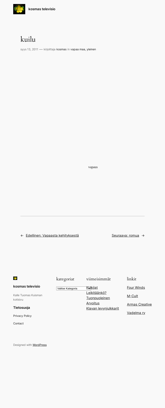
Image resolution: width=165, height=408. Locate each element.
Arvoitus (93, 303)
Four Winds (136, 288)
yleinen (91, 49)
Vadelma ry (136, 313)
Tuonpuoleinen (98, 298)
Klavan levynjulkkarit (102, 308)
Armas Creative (139, 304)
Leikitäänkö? (96, 293)
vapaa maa (77, 49)
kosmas (61, 49)
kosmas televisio (41, 9)
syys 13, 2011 (29, 49)
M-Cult (132, 296)
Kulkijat (92, 288)
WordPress (40, 344)
